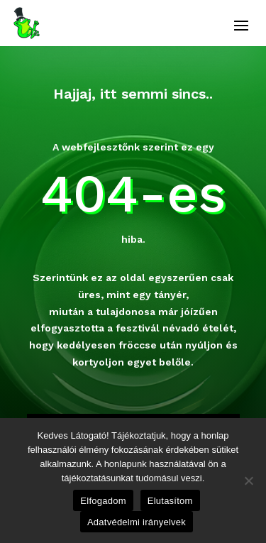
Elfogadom (103, 500)
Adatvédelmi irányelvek (136, 522)
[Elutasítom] (248, 480)
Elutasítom (170, 500)
